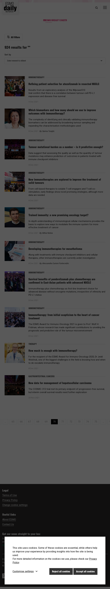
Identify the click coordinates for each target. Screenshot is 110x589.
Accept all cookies (85, 571)
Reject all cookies (61, 571)
